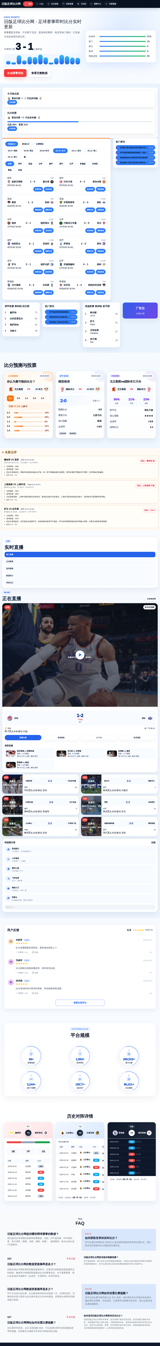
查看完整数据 (39, 73)
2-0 (18, 398)
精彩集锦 (100, 189)
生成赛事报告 (15, 73)
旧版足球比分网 (11, 3)
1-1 (26, 398)
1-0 (42, 398)
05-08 (28, 151)
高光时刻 (48, 189)
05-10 (60, 151)
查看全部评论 (80, 1003)
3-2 (34, 398)
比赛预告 (40, 144)
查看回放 (38, 189)
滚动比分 (26, 144)
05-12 (92, 151)
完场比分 (11, 144)
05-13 (12, 157)
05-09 (44, 151)
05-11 (76, 151)
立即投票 (12, 129)
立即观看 (12, 102)
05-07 (12, 151)
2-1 (10, 398)
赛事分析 (48, 210)
